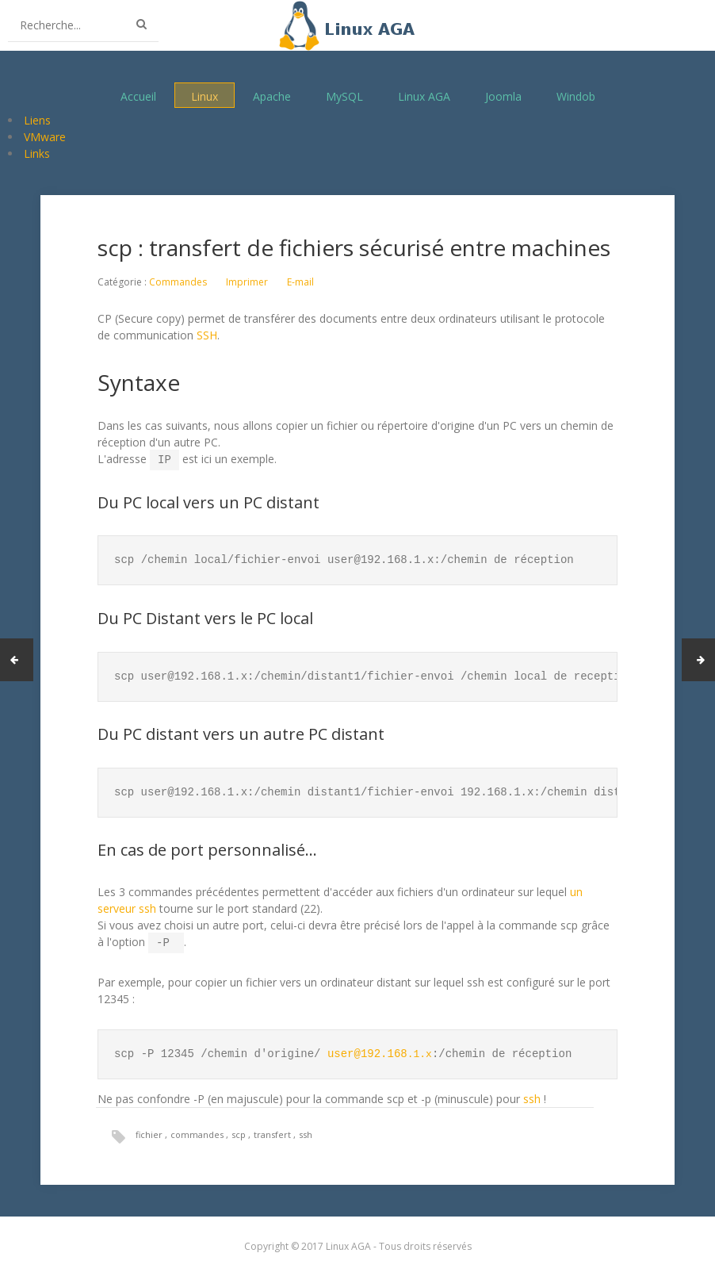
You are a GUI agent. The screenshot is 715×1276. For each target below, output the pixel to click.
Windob (575, 95)
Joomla (503, 95)
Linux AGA (424, 95)
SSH (207, 335)
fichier (150, 1131)
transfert (273, 1131)
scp (239, 1131)
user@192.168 (367, 1051)
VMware (45, 136)
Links (37, 153)
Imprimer (247, 282)
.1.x (380, 1051)
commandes (198, 1131)
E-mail (300, 282)
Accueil (138, 95)
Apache (272, 95)
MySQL (344, 95)
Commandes (178, 282)
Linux (204, 95)
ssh (532, 1095)
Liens (37, 120)
